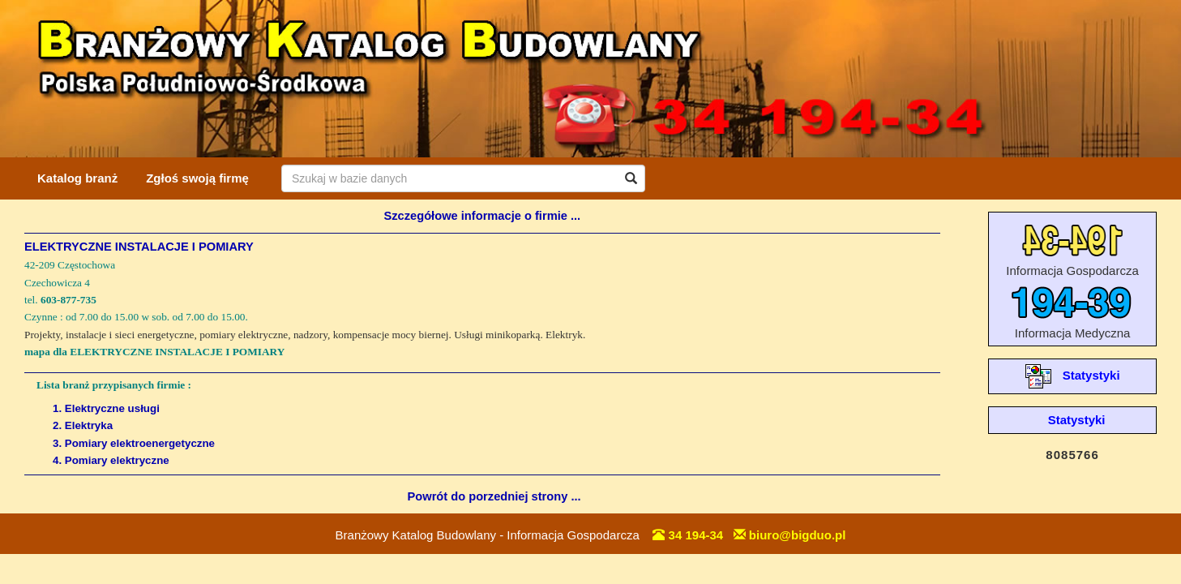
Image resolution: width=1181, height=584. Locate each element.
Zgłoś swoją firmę (197, 178)
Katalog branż (77, 178)
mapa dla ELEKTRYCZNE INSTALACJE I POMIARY (154, 352)
